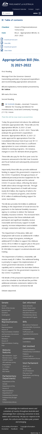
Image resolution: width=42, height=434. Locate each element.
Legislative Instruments (30, 334)
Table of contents (12, 20)
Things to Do (27, 368)
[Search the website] (7, 13)
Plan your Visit (27, 373)
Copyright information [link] (27, 427)
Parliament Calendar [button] (19, 9)
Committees (27, 342)
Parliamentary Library (30, 315)
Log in (37, 9)
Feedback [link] (14, 429)
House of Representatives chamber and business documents (10, 331)
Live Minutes (6, 336)
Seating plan (6, 315)
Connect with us (28, 356)
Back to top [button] (35, 433)
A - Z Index (6, 367)
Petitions (26, 354)
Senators (5, 313)
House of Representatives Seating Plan (10, 343)
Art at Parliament (28, 371)
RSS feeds (6, 371)
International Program (30, 317)
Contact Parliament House (31, 358)
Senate (4, 306)
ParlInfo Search (7, 360)
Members (5, 339)
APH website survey (9, 362)
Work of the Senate (8, 308)
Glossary (5, 369)
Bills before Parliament (30, 325)
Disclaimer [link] (5, 429)
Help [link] (21, 429)
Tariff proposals (28, 332)
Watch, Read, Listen (29, 308)
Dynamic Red (6, 310)
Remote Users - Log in (9, 358)
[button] (37, 13)
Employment (6, 365)
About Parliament (28, 310)
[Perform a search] (3, 13)
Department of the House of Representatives (8, 388)
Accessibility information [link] (10, 427)
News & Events (28, 306)
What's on (26, 366)
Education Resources (30, 313)
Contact (30, 9)
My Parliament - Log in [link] (9, 356)
